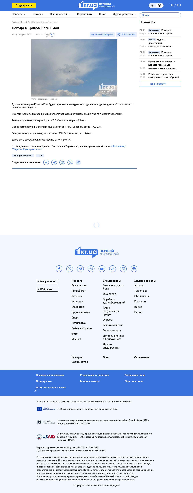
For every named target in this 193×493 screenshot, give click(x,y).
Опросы (108, 319)
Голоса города (112, 330)
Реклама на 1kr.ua (135, 375)
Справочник (84, 14)
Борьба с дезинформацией (114, 301)
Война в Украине (81, 328)
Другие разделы (123, 14)
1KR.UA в (104, 34)
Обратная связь (134, 381)
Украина (76, 296)
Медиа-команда (90, 381)
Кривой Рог (78, 290)
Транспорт (140, 290)
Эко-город (109, 294)
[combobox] (158, 15)
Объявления (141, 296)
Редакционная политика (94, 375)
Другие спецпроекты (111, 346)
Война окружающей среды (111, 311)
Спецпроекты (58, 14)
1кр (40, 155)
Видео (138, 306)
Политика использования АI (50, 389)
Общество (77, 306)
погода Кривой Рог (23, 155)
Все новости (158, 83)
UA (172, 5)
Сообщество (79, 361)
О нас (102, 14)
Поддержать (24, 5)
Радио (138, 312)
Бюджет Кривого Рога (113, 287)
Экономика (78, 323)
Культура (77, 301)
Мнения (76, 339)
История (38, 14)
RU (179, 5)
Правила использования (50, 375)
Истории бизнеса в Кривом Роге (113, 337)
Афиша (139, 285)
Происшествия (80, 312)
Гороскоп (140, 301)
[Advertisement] (74, 190)
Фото (74, 333)
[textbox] (158, 15)
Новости (17, 14)
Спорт (75, 317)
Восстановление (113, 325)
